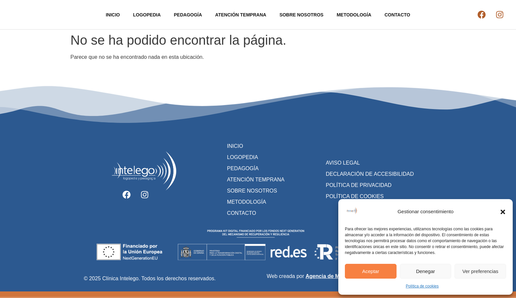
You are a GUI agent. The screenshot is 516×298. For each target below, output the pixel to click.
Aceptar (370, 271)
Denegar (425, 271)
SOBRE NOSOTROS (301, 14)
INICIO (113, 14)
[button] (503, 212)
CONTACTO (397, 14)
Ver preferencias (480, 271)
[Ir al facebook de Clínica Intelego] (481, 14)
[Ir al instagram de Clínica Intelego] (499, 14)
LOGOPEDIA (147, 14)
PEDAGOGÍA (188, 14)
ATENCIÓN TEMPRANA (240, 14)
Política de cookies (422, 286)
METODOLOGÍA (354, 14)
